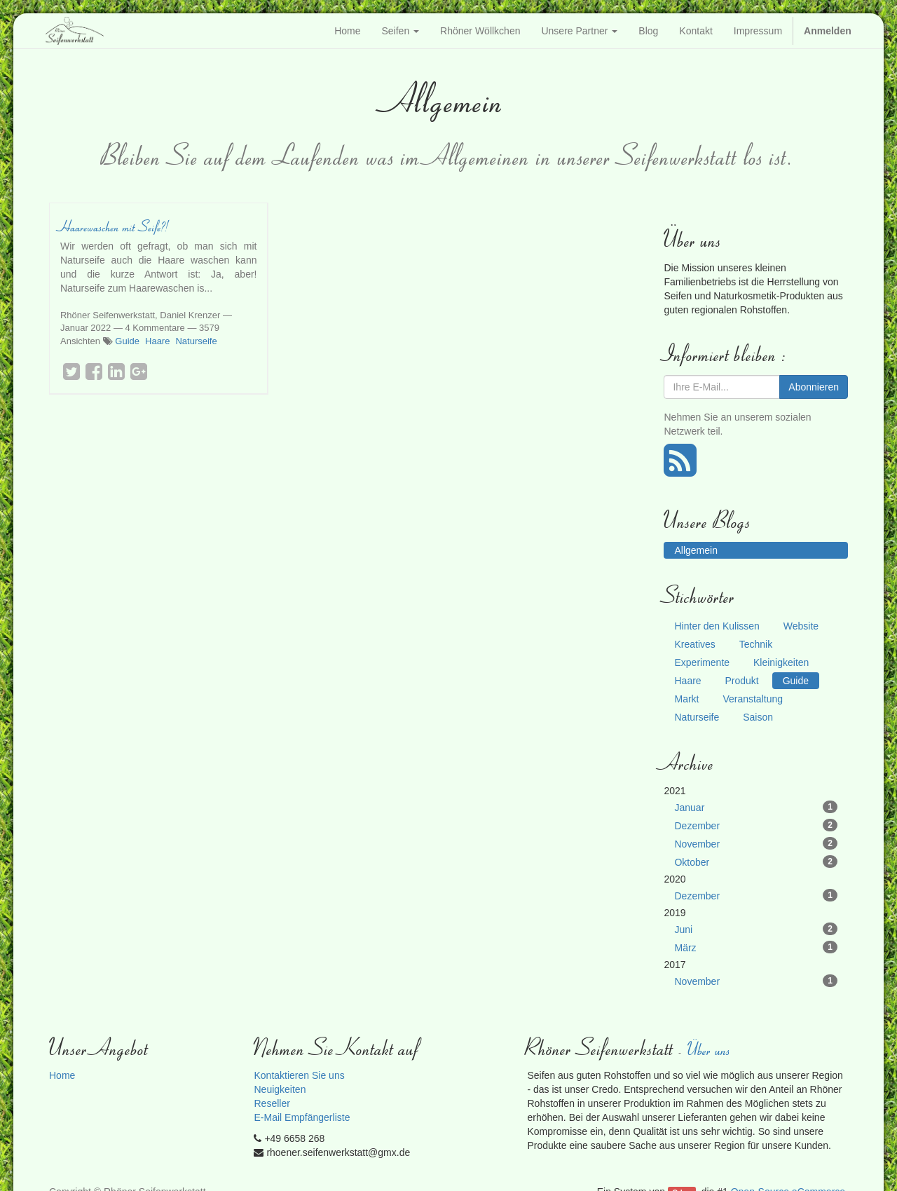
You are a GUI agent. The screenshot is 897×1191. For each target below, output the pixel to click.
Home (62, 1075)
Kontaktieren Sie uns (299, 1075)
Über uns (709, 1049)
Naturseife (196, 341)
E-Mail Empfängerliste (302, 1117)
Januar (755, 807)
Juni (755, 929)
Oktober (755, 861)
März (755, 947)
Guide (127, 341)
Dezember (755, 825)
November (755, 843)
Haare (157, 341)
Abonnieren (813, 387)
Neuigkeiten (280, 1089)
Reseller (271, 1103)
